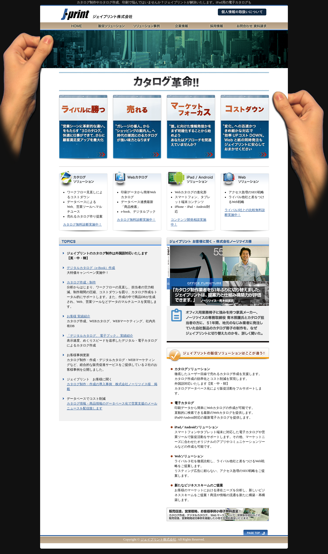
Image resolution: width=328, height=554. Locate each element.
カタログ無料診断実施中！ (82, 224)
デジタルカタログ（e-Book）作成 (91, 268)
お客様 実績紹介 (78, 316)
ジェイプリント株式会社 (158, 539)
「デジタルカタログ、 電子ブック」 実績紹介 (100, 336)
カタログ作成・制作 (81, 282)
